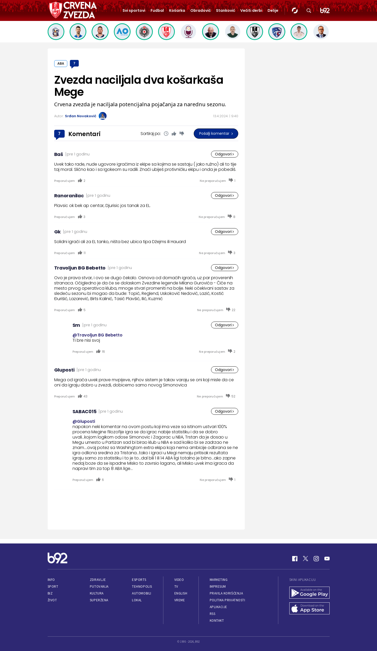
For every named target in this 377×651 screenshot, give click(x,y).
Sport (53, 586)
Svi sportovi (134, 10)
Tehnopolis (142, 586)
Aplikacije (218, 607)
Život (52, 600)
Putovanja (99, 586)
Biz (50, 593)
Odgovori (224, 154)
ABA (60, 63)
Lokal (137, 600)
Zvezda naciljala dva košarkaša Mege (138, 86)
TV (176, 586)
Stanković (225, 10)
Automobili (141, 593)
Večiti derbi (251, 10)
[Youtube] (327, 558)
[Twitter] (305, 558)
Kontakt (217, 620)
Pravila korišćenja (226, 593)
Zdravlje (98, 579)
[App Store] (309, 608)
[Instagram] (316, 558)
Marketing (219, 579)
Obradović (200, 10)
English (180, 593)
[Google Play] (309, 593)
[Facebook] (294, 558)
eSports (139, 579)
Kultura (97, 593)
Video (179, 579)
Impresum (218, 586)
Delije (273, 10)
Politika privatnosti (227, 600)
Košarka (177, 10)
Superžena (99, 600)
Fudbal (157, 10)
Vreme (179, 600)
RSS (212, 613)
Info (51, 579)
